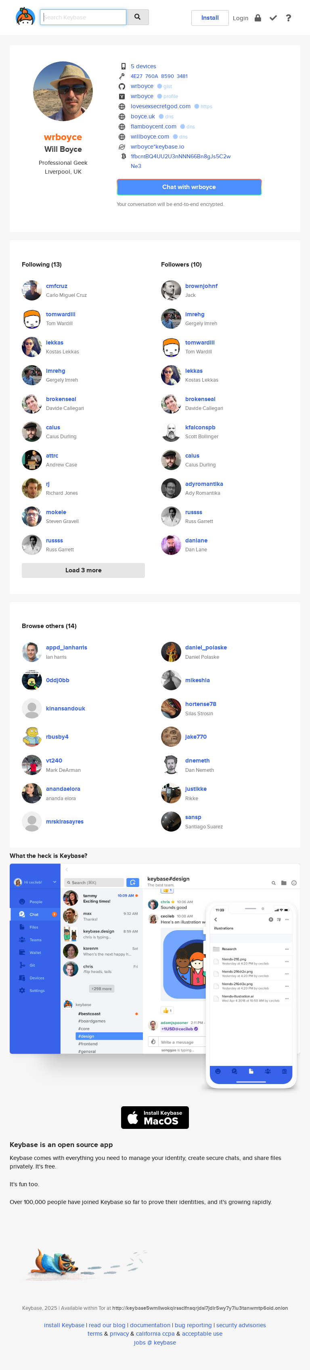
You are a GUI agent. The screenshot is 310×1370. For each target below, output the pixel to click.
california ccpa (155, 1333)
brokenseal (61, 399)
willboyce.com (150, 136)
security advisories (241, 1325)
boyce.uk (143, 116)
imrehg (55, 370)
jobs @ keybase (155, 1342)
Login (240, 18)
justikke (196, 788)
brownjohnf (201, 286)
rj (48, 483)
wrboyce (142, 86)
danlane (196, 540)
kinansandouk (65, 708)
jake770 (196, 736)
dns (166, 116)
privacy (119, 1333)
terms (95, 1333)
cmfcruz (56, 286)
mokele (56, 512)
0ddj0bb (57, 680)
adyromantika (204, 483)
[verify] (273, 18)
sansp (193, 817)
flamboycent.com (153, 126)
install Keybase (64, 1325)
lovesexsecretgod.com (161, 106)
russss (54, 540)
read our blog (107, 1325)
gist (164, 86)
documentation (150, 1325)
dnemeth (197, 760)
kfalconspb (200, 427)
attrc (52, 455)
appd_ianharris (66, 647)
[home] (25, 14)
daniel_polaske (206, 647)
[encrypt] (258, 18)
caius (53, 427)
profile (167, 96)
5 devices (143, 66)
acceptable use (202, 1333)
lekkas (54, 342)
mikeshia (197, 680)
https (203, 106)
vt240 (54, 760)
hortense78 (200, 704)
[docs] (288, 18)
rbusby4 (57, 736)
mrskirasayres (65, 821)
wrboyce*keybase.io (157, 146)
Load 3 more (83, 570)
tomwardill (60, 314)
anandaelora (63, 788)
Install (210, 17)
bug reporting (193, 1325)
